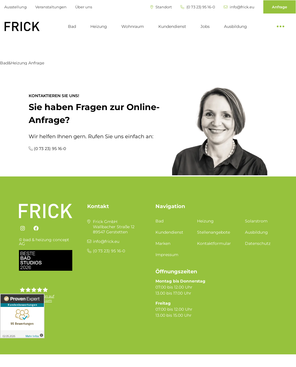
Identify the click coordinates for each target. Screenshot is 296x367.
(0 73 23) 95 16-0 (197, 7)
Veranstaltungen (51, 7)
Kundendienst (172, 26)
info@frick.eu (239, 7)
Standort (161, 7)
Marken (162, 243)
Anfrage (279, 7)
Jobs (205, 26)
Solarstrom (256, 221)
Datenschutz (257, 243)
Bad (72, 26)
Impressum (166, 254)
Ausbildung (235, 26)
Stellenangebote (213, 232)
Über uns (83, 7)
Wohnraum (132, 26)
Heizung (98, 26)
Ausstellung (15, 7)
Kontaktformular (214, 243)
